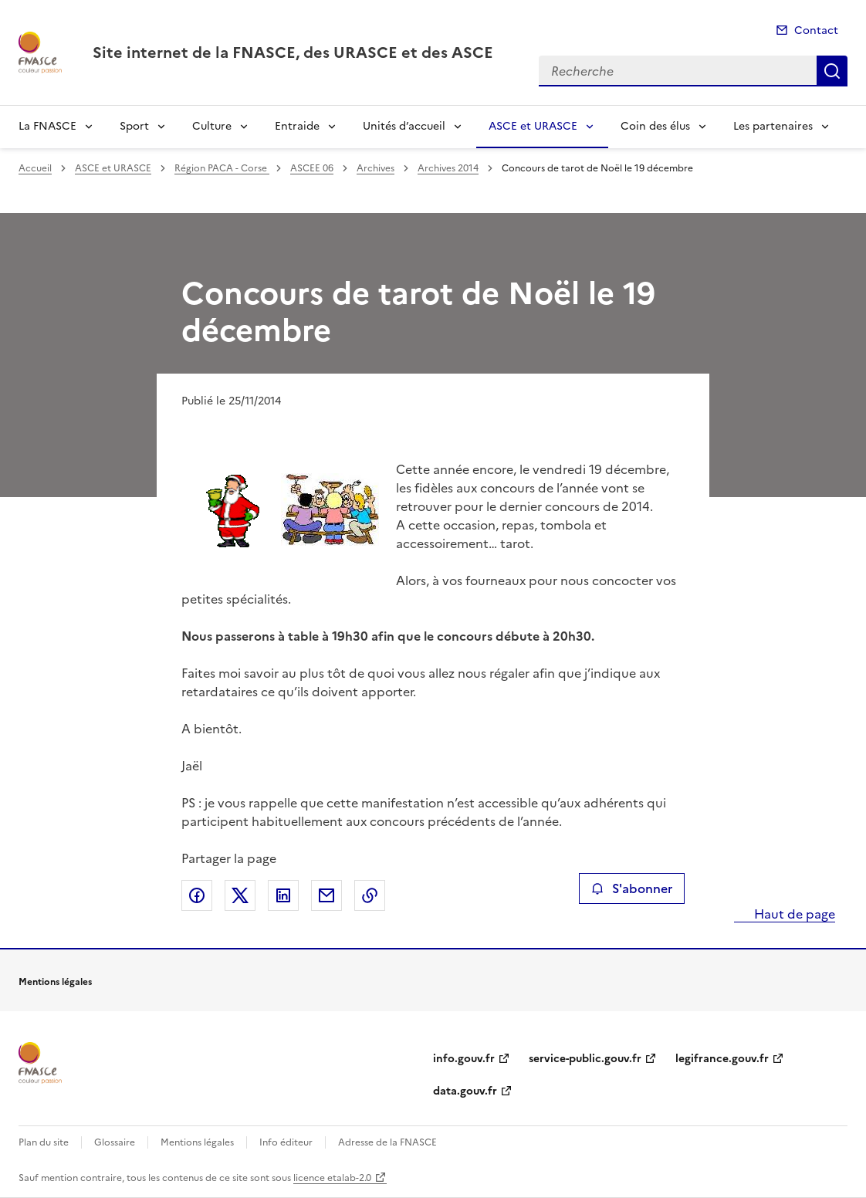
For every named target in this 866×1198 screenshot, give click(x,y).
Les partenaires (773, 126)
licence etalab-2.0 (332, 1178)
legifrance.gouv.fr (722, 1059)
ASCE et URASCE (533, 126)
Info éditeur (286, 1142)
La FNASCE (47, 126)
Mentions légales (197, 1142)
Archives (375, 168)
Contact (816, 30)
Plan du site (44, 1142)
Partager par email (326, 895)
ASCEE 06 (311, 168)
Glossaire (114, 1142)
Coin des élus (655, 126)
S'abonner (631, 888)
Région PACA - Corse (221, 168)
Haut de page (793, 914)
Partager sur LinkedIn (283, 895)
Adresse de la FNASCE (387, 1142)
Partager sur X (240, 895)
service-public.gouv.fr (585, 1059)
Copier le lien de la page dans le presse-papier (369, 895)
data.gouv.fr (465, 1091)
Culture (212, 126)
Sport (134, 126)
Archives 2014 (448, 168)
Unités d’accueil (404, 126)
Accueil (35, 168)
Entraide (297, 126)
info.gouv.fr (464, 1059)
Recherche (832, 71)
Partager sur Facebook (196, 895)
